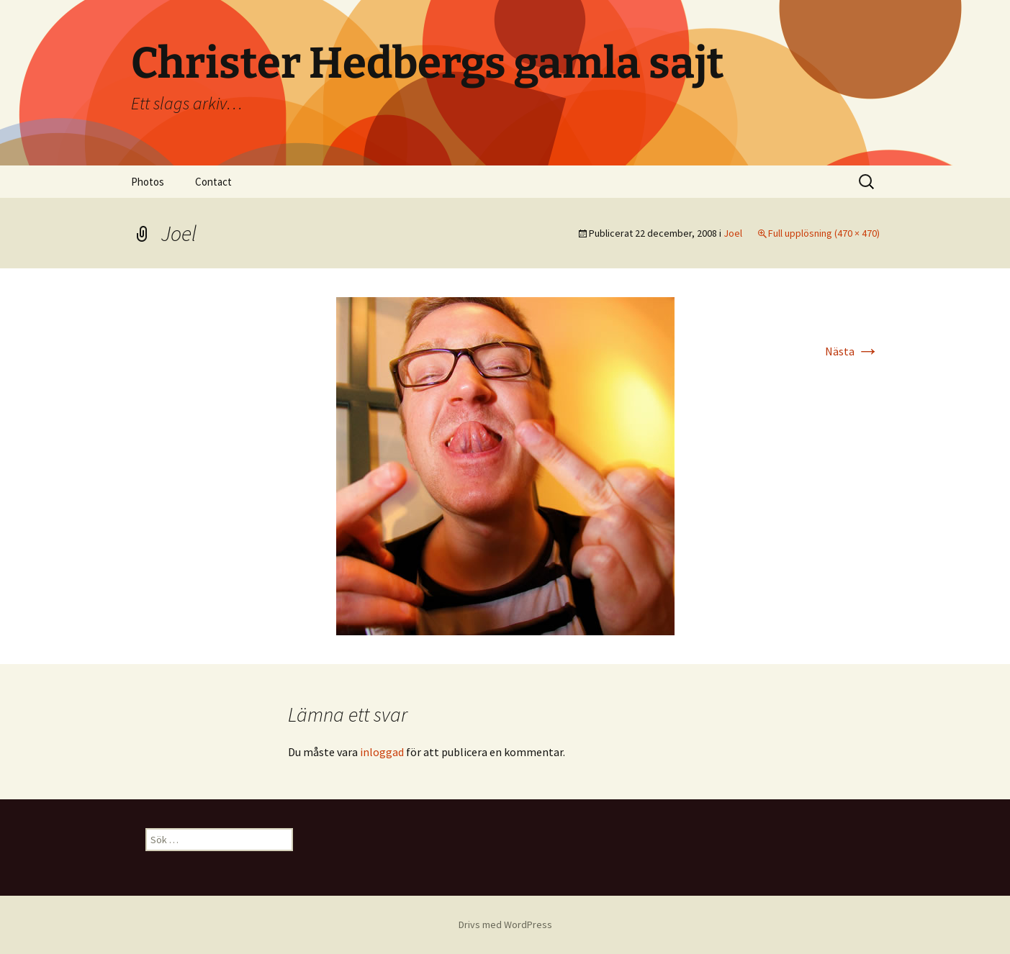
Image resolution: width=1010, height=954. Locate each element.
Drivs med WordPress (505, 924)
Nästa (852, 351)
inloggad (382, 752)
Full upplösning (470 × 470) (824, 233)
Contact (213, 181)
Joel (732, 233)
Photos (147, 181)
